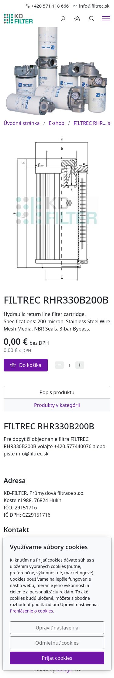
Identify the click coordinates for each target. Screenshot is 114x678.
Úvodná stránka (22, 123)
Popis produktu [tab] (57, 392)
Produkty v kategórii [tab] (57, 405)
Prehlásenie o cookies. (32, 611)
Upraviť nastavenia (57, 627)
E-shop (56, 123)
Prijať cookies (57, 658)
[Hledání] (92, 18)
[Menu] (106, 18)
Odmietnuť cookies (56, 642)
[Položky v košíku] (77, 19)
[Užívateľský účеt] (63, 19)
